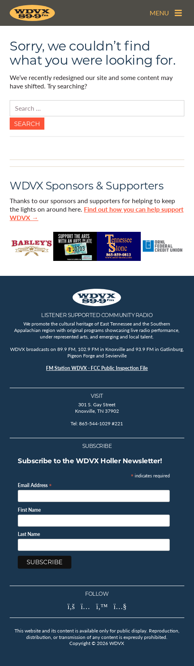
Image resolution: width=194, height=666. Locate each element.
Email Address (35, 485)
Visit (97, 396)
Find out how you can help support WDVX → (97, 213)
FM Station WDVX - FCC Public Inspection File (97, 368)
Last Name (29, 534)
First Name (29, 510)
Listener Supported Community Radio (96, 315)
